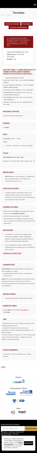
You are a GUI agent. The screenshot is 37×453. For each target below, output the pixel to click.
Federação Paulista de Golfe (11, 4)
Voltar (3, 367)
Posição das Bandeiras (18, 27)
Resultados (27, 24)
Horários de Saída (12, 24)
